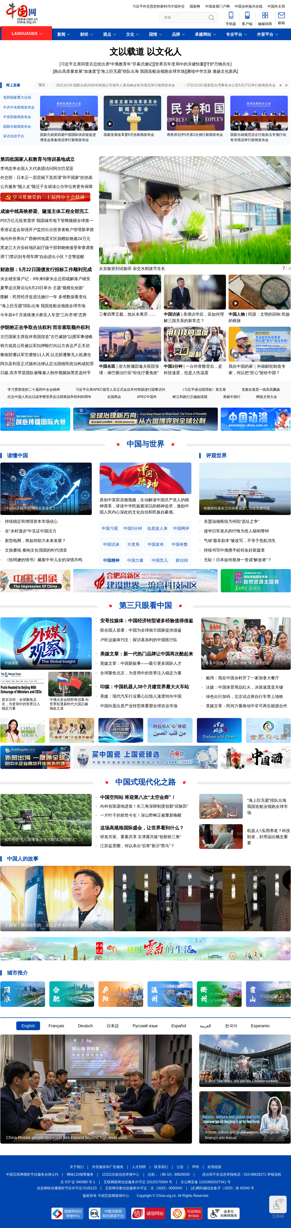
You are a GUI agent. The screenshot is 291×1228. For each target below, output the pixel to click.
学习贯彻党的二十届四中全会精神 (34, 390)
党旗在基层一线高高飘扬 (261, 390)
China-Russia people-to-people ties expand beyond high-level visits (66, 1137)
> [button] (286, 85)
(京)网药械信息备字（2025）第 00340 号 (222, 1188)
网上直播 (13, 85)
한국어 (231, 1025)
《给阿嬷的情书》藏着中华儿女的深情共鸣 (43, 559)
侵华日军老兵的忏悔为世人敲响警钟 (236, 531)
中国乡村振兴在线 (249, 6)
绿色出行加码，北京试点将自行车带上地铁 (244, 696)
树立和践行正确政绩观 (190, 397)
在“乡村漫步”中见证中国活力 (30, 531)
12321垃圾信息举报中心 (120, 1174)
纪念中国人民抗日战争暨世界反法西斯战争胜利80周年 (49, 397)
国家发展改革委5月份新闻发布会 (129, 135)
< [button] (280, 85)
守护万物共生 (218, 64)
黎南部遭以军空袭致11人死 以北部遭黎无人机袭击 (45, 354)
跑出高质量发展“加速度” (75, 71)
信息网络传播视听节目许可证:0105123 (67, 1188)
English (28, 1025)
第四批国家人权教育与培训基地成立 (37, 159)
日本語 (113, 1025)
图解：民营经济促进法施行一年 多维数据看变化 (43, 296)
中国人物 (237, 314)
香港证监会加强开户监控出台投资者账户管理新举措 (47, 229)
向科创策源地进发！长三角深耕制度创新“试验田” (144, 806)
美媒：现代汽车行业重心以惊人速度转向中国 (141, 696)
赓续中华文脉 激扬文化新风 (212, 71)
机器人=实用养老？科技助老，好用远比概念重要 (268, 836)
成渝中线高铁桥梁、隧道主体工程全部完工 (44, 211)
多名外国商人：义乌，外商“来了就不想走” (238, 663)
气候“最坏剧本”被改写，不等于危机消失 (240, 540)
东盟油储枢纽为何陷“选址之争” (231, 521)
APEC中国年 (147, 397)
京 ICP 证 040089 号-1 (77, 1182)
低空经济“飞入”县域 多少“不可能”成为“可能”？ (40, 840)
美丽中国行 (231, 397)
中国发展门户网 (217, 6)
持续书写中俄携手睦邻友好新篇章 (234, 550)
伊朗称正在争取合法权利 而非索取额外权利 (45, 327)
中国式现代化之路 (145, 782)
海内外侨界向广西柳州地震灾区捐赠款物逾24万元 (45, 238)
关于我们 (77, 1167)
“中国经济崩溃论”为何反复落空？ (30, 508)
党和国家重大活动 (17, 97)
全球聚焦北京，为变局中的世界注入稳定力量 (141, 673)
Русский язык (145, 1025)
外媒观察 (12, 663)
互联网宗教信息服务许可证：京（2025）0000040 (143, 1188)
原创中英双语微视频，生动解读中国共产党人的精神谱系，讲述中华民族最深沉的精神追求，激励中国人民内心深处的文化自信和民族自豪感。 (144, 505)
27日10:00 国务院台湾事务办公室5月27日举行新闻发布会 (231, 85)
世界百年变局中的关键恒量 (179, 64)
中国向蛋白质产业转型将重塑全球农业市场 (138, 705)
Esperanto (260, 1025)
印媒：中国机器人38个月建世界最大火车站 (144, 686)
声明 (195, 1167)
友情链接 (214, 1167)
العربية (205, 1025)
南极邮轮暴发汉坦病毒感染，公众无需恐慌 (237, 508)
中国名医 (107, 366)
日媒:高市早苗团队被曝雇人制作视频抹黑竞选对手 (45, 372)
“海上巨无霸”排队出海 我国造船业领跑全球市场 (142, 71)
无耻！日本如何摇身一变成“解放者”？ (238, 559)
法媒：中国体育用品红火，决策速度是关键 (244, 687)
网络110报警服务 (80, 1174)
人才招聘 (139, 1167)
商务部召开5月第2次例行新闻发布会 (195, 135)
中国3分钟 (173, 366)
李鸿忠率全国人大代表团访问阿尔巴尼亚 (36, 168)
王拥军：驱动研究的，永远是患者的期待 (41, 925)
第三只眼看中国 (145, 605)
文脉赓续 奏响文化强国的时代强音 (36, 550)
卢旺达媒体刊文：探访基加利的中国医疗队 (138, 639)
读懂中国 (17, 455)
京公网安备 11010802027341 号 (206, 1182)
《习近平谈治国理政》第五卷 (203, 390)
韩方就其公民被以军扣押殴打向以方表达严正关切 (45, 345)
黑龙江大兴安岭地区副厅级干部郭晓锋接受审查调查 (47, 247)
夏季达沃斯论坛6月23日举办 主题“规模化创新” (42, 287)
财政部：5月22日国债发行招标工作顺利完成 (46, 269)
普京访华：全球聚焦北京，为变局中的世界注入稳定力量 (21, 704)
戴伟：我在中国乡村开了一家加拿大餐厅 (242, 678)
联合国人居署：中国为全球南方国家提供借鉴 (141, 630)
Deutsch (85, 1025)
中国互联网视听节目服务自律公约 (32, 1174)
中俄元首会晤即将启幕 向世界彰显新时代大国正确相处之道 (69, 704)
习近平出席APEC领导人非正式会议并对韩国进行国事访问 (120, 390)
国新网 (195, 6)
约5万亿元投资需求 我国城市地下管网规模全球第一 (46, 220)
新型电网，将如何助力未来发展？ (35, 540)
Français (56, 1025)
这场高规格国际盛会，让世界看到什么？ (142, 827)
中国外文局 (276, 6)
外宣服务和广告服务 (107, 1167)
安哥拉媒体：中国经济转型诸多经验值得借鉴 (146, 620)
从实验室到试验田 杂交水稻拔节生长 (132, 268)
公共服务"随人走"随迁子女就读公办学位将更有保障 (46, 186)
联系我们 (161, 1167)
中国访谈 (172, 314)
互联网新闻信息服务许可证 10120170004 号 (138, 1182)
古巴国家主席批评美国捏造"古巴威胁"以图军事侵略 (46, 336)
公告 (180, 1167)
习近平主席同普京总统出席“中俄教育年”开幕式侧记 (107, 64)
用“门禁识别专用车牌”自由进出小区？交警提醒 (42, 256)
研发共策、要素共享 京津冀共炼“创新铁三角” (140, 836)
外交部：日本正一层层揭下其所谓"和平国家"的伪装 (46, 177)
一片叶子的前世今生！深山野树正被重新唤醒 (141, 815)
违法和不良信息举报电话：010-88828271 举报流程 (241, 1174)
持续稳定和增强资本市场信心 (31, 521)
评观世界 (216, 455)
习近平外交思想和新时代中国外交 (158, 6)
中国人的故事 (22, 859)
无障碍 (278, 1207)
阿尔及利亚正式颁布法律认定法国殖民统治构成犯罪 (47, 363)
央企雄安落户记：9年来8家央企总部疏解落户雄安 (45, 278)
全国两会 (114, 397)
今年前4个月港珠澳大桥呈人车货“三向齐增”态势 (43, 314)
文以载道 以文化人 (145, 51)
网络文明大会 (266, 397)
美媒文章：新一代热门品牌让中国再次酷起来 (146, 653)
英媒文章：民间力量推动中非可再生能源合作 (246, 705)
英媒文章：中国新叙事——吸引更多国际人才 (141, 663)
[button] (287, 207)
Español (178, 1025)
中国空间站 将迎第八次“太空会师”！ (138, 797)
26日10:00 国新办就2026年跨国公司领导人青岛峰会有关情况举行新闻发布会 (115, 85)
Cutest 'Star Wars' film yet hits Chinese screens (241, 1081)
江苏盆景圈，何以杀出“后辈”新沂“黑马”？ (137, 845)
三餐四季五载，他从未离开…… (127, 314)
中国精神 (111, 560)
